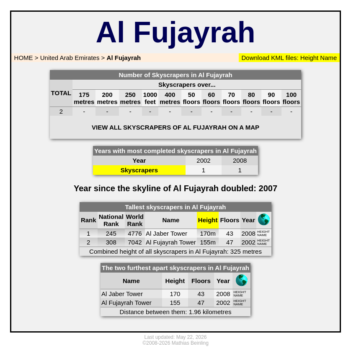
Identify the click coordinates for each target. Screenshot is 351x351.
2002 (248, 242)
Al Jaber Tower (166, 233)
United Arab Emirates (70, 57)
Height (309, 57)
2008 (248, 233)
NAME (262, 235)
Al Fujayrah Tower (171, 242)
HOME (22, 57)
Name (328, 57)
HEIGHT (263, 232)
